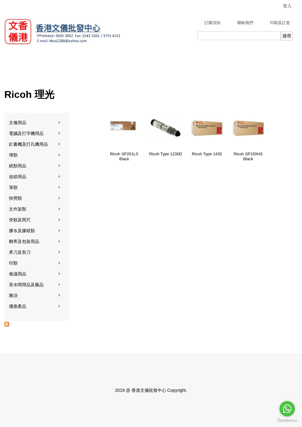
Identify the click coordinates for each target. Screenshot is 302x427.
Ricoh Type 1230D (165, 154)
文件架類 (35, 209)
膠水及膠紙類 (35, 230)
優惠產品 (35, 306)
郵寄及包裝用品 (35, 241)
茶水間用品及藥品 (35, 284)
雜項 (35, 295)
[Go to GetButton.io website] (287, 421)
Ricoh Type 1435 (207, 154)
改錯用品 (35, 176)
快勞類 (35, 198)
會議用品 (35, 274)
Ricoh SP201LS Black (124, 156)
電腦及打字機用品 (35, 133)
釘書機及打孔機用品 (35, 144)
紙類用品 (35, 166)
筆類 (35, 187)
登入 (287, 5)
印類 (35, 263)
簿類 (35, 155)
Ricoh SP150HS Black (248, 156)
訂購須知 (212, 22)
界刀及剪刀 (35, 252)
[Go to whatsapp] (287, 409)
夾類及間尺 (35, 220)
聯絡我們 (245, 22)
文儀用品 (35, 122)
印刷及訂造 (280, 22)
